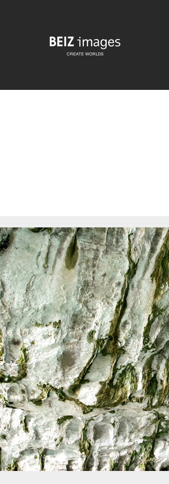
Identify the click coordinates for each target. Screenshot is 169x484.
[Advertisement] (84, 160)
